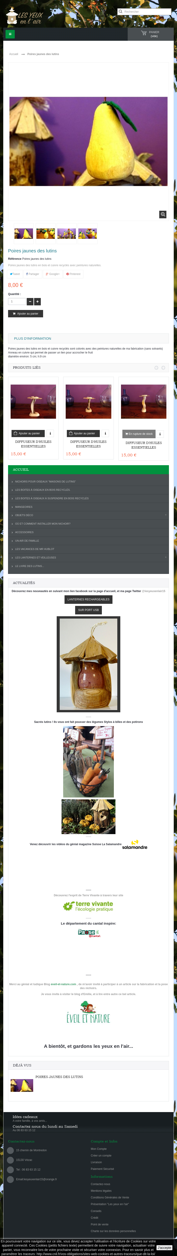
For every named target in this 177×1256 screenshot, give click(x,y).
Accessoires (24, 532)
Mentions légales (101, 1190)
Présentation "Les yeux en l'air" (110, 1204)
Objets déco (24, 515)
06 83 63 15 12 (30, 1169)
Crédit (94, 1217)
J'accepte (164, 1248)
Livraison (96, 1162)
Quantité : (14, 294)
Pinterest (73, 274)
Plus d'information (32, 338)
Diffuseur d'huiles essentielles (33, 444)
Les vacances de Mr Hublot (34, 549)
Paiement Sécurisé (102, 1169)
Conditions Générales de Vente (110, 1197)
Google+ (53, 274)
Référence (14, 258)
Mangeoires (23, 506)
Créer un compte (101, 1155)
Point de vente (100, 1224)
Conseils (96, 1211)
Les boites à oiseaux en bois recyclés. (43, 489)
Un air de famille (27, 540)
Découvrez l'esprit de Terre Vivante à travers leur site (88, 895)
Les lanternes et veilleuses (35, 557)
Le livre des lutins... (29, 566)
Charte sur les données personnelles (113, 1231)
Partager (33, 274)
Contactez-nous (100, 1184)
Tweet (15, 274)
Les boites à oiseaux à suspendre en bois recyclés (51, 498)
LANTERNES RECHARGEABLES (88, 599)
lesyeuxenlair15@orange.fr (40, 1179)
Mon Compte (99, 1149)
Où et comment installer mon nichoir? (43, 523)
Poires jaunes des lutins (59, 1077)
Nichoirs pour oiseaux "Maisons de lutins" (45, 481)
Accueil (13, 54)
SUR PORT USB (88, 610)
